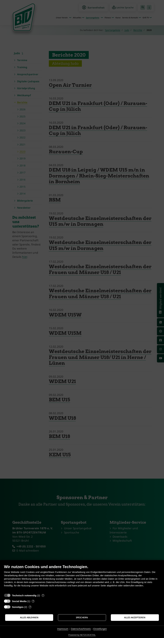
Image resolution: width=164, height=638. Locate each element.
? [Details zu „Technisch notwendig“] (42, 595)
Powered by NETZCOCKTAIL (82, 635)
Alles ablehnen (29, 617)
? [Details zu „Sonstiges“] (30, 607)
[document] (82, 578)
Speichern (82, 617)
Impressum (62, 629)
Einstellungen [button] (100, 629)
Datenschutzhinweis (81, 629)
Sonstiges (18, 607)
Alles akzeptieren (134, 617)
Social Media (19, 601)
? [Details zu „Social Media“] (33, 601)
